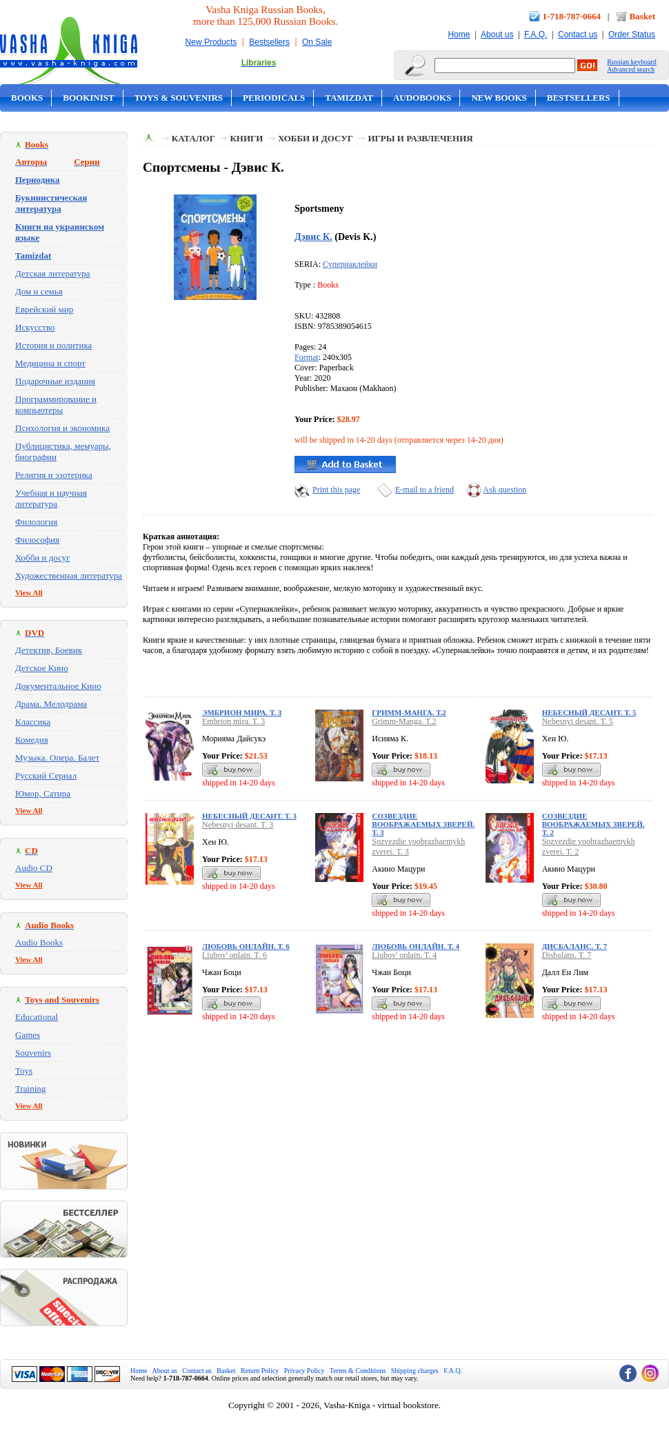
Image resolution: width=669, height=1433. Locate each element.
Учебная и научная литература (51, 498)
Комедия (31, 739)
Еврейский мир (44, 309)
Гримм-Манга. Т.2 (409, 712)
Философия (37, 539)
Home (459, 34)
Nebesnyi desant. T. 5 (577, 721)
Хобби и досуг (42, 557)
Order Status (631, 34)
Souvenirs (33, 1053)
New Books (498, 97)
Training (30, 1088)
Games (27, 1035)
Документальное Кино (58, 686)
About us (497, 34)
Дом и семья (39, 291)
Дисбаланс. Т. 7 (575, 946)
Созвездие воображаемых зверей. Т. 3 (423, 824)
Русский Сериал (46, 775)
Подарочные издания (55, 381)
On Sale (317, 42)
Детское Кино (41, 668)
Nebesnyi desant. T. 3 (237, 825)
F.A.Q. (535, 34)
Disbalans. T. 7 (567, 955)
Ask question (504, 489)
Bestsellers (269, 42)
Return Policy (260, 1370)
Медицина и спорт (50, 363)
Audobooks (422, 97)
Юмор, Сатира (42, 793)
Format (306, 357)
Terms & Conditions (358, 1370)
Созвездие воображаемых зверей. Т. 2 (593, 824)
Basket (642, 16)
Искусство (35, 327)
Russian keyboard (631, 62)
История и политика (53, 345)
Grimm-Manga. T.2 (404, 721)
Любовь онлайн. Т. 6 (246, 946)
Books (27, 97)
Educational (36, 1017)
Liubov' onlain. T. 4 (404, 955)
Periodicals (274, 97)
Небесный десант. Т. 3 (249, 816)
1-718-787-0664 (572, 16)
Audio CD (33, 868)
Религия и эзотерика (53, 475)
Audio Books (39, 942)
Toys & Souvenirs (178, 97)
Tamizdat (349, 97)
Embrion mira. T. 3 (233, 721)
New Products (211, 42)
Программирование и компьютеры (56, 404)
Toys (23, 1070)
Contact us (577, 34)
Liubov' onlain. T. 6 (234, 955)
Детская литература (52, 273)
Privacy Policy (304, 1370)
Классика (32, 721)
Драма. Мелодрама (51, 704)
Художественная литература (68, 575)
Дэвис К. (313, 236)
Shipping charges (415, 1370)
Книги (246, 138)
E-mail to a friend (424, 489)
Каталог (193, 138)
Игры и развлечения (420, 138)
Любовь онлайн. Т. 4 (415, 946)
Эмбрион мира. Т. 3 (241, 712)
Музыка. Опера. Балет (57, 757)
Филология (36, 522)
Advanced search (631, 69)
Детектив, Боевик (48, 650)
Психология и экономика (62, 428)
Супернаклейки (350, 264)
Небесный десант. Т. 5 (589, 712)
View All (29, 592)
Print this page (336, 489)
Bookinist (88, 97)
